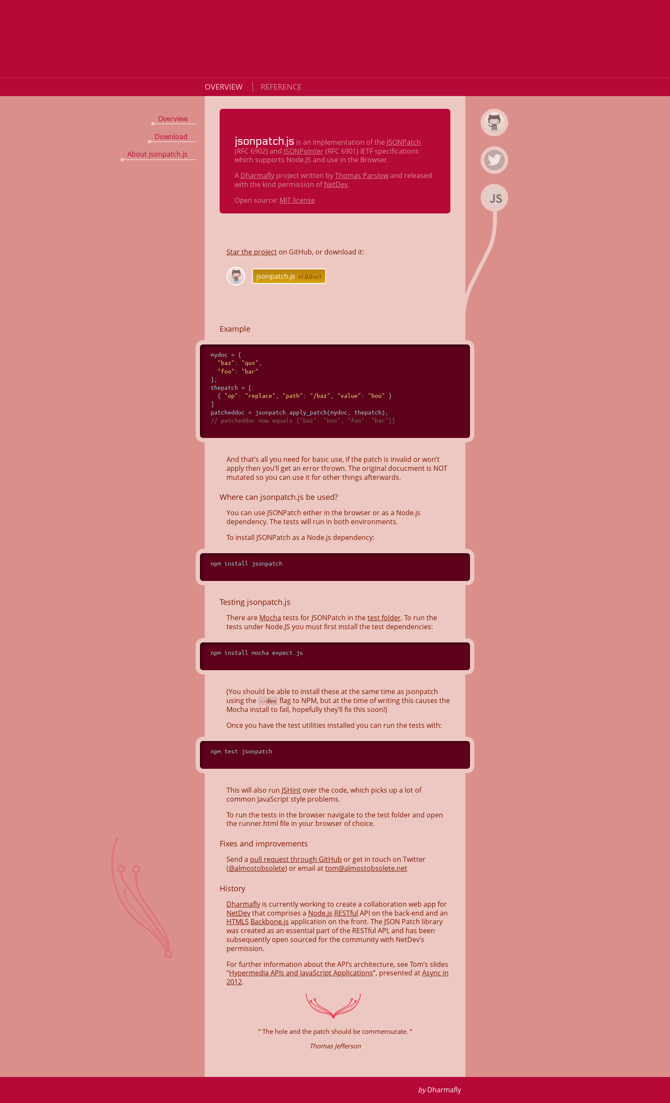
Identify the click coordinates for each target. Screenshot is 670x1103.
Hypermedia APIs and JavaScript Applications (301, 973)
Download (171, 136)
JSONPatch (404, 142)
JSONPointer (303, 151)
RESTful (346, 913)
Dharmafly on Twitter (496, 172)
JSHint (291, 790)
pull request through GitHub (296, 859)
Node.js (320, 913)
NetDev (336, 184)
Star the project (251, 252)
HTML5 (237, 921)
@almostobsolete (257, 868)
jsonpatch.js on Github (496, 134)
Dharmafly (257, 175)
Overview (225, 87)
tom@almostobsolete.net (366, 868)
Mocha (270, 617)
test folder (384, 617)
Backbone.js (269, 921)
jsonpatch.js (289, 276)
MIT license (297, 200)
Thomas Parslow (361, 175)
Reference (281, 87)
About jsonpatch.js (157, 154)
